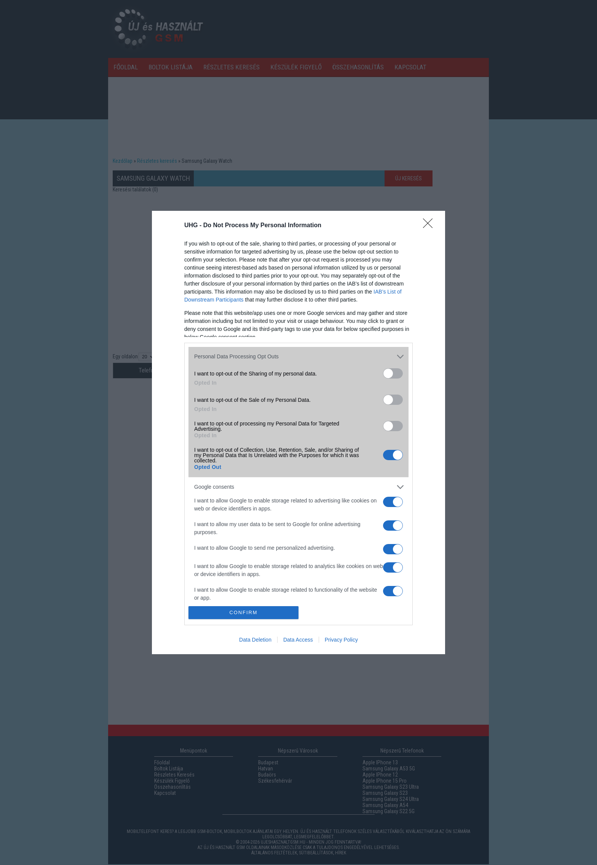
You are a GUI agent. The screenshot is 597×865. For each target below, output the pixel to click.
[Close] (430, 225)
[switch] (393, 373)
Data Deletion (255, 640)
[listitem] (298, 357)
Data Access (298, 640)
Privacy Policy (341, 640)
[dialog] (298, 433)
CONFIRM (243, 613)
